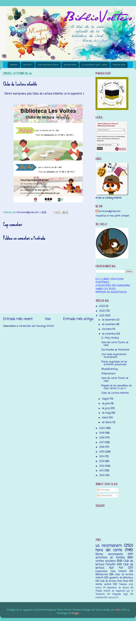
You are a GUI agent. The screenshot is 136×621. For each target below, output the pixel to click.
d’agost (106, 399)
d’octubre (107, 329)
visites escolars (106, 561)
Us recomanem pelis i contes (94, 64)
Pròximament (108, 374)
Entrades (103, 490)
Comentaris (104, 495)
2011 (101, 470)
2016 (102, 447)
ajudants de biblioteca (121, 577)
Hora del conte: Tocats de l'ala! (114, 344)
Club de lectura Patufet (114, 562)
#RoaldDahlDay (109, 369)
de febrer (107, 422)
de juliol (106, 403)
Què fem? (27, 64)
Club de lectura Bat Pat (114, 566)
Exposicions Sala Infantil (111, 571)
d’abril (105, 417)
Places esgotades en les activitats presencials (114, 363)
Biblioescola (102, 574)
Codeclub (99, 597)
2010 (102, 475)
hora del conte (109, 550)
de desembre (109, 320)
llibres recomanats (109, 554)
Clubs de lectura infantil (48, 64)
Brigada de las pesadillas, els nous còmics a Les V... (116, 387)
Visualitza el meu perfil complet (112, 216)
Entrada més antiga (78, 319)
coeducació (111, 597)
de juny (106, 408)
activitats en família (110, 557)
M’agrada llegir (120, 594)
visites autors (103, 584)
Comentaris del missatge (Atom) (36, 326)
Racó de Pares (70, 64)
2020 (102, 428)
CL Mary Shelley (110, 338)
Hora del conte (119, 64)
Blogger (75, 613)
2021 (102, 315)
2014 (102, 456)
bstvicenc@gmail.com (109, 211)
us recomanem (109, 546)
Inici (48, 319)
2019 (102, 433)
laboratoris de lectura (118, 587)
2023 (102, 306)
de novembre (109, 324)
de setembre (109, 334)
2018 (102, 438)
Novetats (14, 64)
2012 (102, 466)
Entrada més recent (18, 319)
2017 (102, 442)
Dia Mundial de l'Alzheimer (115, 350)
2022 (102, 311)
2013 (102, 461)
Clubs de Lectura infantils (115, 393)
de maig (106, 413)
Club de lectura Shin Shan (114, 581)
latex (117, 610)
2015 (102, 452)
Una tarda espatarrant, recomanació (114, 356)
